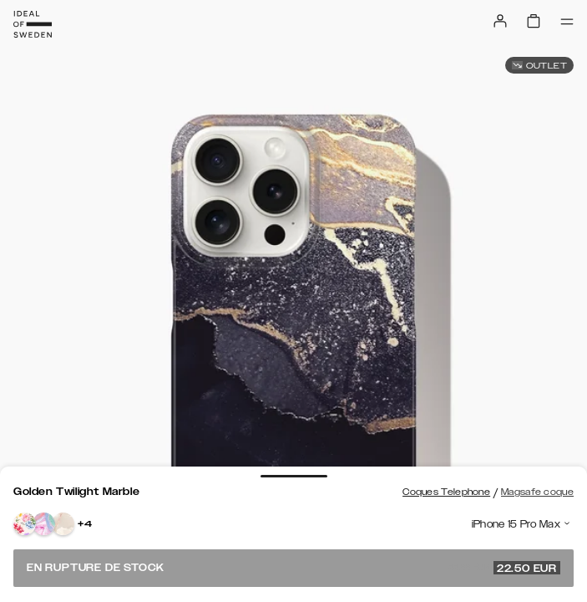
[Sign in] (500, 21)
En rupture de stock (293, 567)
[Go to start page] (32, 24)
